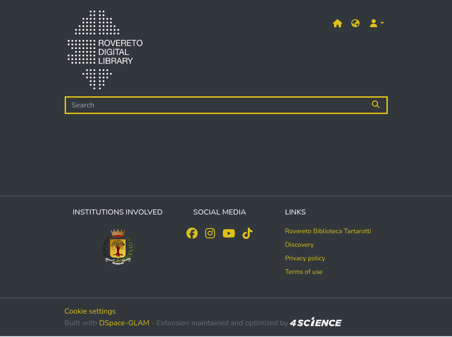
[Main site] (338, 23)
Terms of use (303, 271)
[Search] (215, 105)
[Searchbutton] (376, 105)
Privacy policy (305, 258)
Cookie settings (90, 311)
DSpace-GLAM (124, 323)
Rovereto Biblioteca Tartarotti (328, 231)
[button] (355, 23)
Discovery (299, 244)
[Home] (105, 51)
